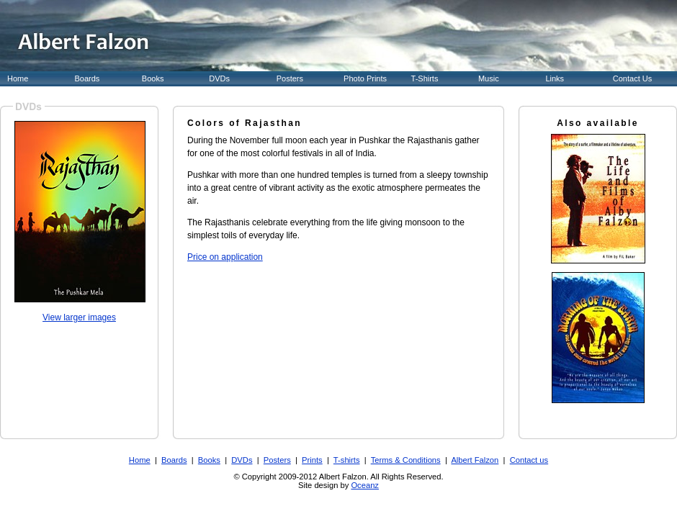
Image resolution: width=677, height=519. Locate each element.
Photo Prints (365, 78)
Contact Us (632, 78)
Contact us (529, 460)
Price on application (225, 257)
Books (153, 78)
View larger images (79, 317)
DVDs (219, 78)
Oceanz (365, 485)
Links (554, 78)
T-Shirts (425, 78)
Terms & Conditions (406, 460)
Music (488, 78)
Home (17, 78)
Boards (86, 78)
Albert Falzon (474, 460)
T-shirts (346, 460)
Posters (290, 78)
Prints (312, 460)
